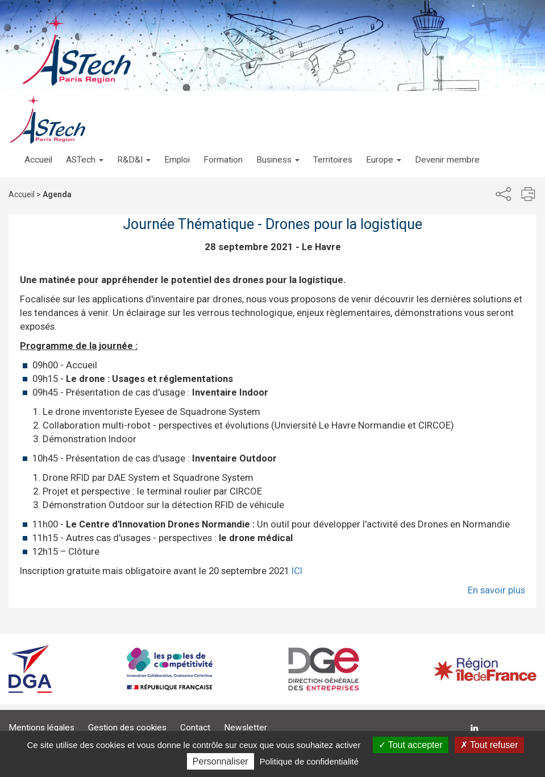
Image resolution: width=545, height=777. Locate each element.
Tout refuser (489, 745)
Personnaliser (220, 761)
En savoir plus (496, 590)
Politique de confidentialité (309, 761)
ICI (297, 570)
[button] (84, 148)
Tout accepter (410, 745)
